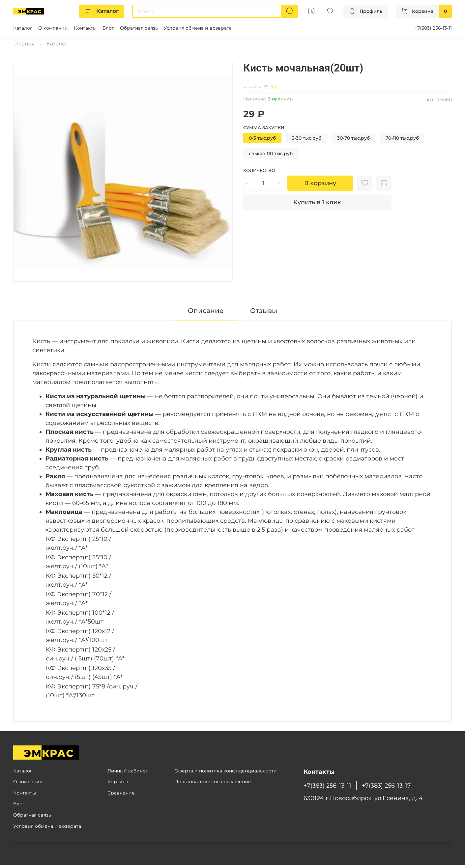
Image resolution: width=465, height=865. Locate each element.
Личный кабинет (127, 771)
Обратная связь (139, 28)
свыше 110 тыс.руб (271, 153)
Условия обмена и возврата (198, 28)
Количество (259, 170)
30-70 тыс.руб (353, 138)
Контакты (85, 28)
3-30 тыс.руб (306, 138)
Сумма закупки (263, 127)
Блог (108, 28)
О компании (53, 28)
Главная (24, 44)
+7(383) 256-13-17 (386, 785)
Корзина (117, 782)
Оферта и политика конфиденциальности (225, 771)
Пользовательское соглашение (212, 782)
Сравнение (121, 793)
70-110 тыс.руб (402, 138)
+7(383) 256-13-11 (433, 28)
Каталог (102, 11)
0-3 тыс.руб (262, 138)
